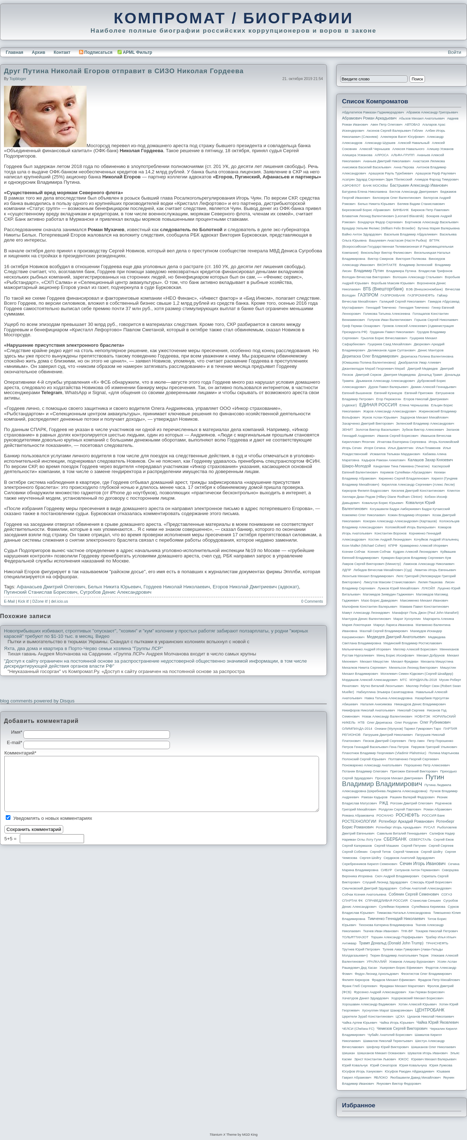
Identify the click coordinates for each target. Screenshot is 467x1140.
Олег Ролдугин (405, 722)
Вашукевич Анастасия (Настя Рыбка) (398, 240)
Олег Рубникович (435, 722)
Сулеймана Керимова (428, 906)
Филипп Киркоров (355, 980)
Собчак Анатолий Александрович (425, 888)
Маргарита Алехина (438, 619)
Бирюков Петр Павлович (430, 210)
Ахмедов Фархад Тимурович (437, 179)
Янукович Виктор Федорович (398, 1083)
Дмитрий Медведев (422, 368)
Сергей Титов (380, 852)
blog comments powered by (37, 701)
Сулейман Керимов (394, 906)
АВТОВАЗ (412, 124)
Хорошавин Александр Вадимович (369, 1004)
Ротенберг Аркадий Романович (406, 821)
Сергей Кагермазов (357, 845)
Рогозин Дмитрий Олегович (411, 803)
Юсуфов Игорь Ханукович (362, 1071)
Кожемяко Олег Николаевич (363, 515)
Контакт (62, 52)
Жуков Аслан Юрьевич (380, 417)
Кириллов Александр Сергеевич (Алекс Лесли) (418, 484)
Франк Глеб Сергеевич (359, 986)
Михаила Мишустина (437, 661)
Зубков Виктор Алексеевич (423, 429)
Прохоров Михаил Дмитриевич (399, 778)
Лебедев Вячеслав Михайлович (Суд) (382, 570)
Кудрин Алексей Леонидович (415, 551)
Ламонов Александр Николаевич (428, 564)
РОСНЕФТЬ (408, 815)
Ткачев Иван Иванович (381, 931)
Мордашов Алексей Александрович (369, 680)
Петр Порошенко (440, 741)
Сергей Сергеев (441, 845)
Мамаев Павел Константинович (424, 606)
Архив (38, 52)
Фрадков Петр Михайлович (439, 980)
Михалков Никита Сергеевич (364, 667)
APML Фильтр (137, 52)
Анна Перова (404, 167)
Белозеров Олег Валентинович (397, 198)
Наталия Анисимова (376, 704)
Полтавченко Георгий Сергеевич (413, 759)
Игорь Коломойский (444, 442)
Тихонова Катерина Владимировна (386, 925)
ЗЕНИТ (347, 429)
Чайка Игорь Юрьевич (397, 1022)
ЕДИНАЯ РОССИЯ (378, 404)
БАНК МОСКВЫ (375, 185)
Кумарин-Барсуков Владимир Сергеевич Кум (416, 558)
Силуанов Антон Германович (416, 870)
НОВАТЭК (422, 716)
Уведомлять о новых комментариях (52, 818)
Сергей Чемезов (405, 852)
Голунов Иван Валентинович (389, 320)
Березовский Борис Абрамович (366, 210)
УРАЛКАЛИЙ (377, 961)
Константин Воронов (390, 533)
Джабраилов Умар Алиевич (419, 362)
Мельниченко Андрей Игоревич (366, 649)
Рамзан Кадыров (374, 797)
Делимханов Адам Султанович (391, 350)
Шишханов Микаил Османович (381, 1053)
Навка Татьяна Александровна (388, 698)
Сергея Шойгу (370, 858)
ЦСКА (400, 1016)
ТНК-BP (407, 931)
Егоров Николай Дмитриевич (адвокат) (256, 586)
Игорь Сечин (352, 448)
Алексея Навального (408, 149)
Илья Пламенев (428, 448)
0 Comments (312, 601)
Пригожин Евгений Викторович (414, 771)
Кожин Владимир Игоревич (409, 515)
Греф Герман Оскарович (361, 326)
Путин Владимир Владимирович (393, 780)
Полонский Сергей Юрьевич (364, 759)
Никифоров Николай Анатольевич (368, 710)
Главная (14, 52)
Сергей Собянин (354, 852)
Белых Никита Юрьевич (114, 586)
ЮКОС (403, 1059)
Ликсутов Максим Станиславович (390, 582)
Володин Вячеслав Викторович (366, 277)
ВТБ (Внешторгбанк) (383, 288)
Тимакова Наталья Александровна (404, 913)
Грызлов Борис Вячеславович (384, 338)
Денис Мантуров (431, 350)
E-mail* (14, 742)
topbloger (17, 78)
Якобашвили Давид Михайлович (415, 1077)
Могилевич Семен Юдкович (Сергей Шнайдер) (416, 674)
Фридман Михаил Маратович (402, 986)
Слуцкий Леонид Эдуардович (385, 882)
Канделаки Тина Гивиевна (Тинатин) (401, 466)
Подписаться (95, 52)
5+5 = (11, 838)
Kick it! (23, 601)
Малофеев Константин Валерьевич (369, 606)
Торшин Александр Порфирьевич (397, 937)
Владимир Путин (369, 270)
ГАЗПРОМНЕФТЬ (420, 295)
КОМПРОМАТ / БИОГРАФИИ (233, 18)
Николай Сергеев (410, 710)
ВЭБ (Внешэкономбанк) (424, 289)
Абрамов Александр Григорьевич (432, 112)
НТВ (361, 722)
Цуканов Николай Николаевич (430, 1016)
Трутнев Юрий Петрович (361, 949)
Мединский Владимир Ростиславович (413, 643)
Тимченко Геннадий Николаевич (396, 918)
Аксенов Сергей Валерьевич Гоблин (395, 130)
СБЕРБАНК (395, 839)
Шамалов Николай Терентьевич (388, 1041)
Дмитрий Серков (369, 375)
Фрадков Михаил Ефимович (394, 980)
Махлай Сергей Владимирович (384, 631)
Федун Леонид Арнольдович (376, 974)
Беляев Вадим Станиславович (421, 204)
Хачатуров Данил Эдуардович (365, 998)
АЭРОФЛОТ (351, 185)
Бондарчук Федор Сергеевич (380, 222)
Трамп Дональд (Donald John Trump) (391, 943)
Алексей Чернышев (374, 149)
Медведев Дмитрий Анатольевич (396, 637)
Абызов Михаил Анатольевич (422, 118)
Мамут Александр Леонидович (366, 613)
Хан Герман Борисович (426, 992)
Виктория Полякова (411, 259)
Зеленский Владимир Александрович (425, 423)
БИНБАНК (401, 210)
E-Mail (9, 601)
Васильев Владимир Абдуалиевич (410, 234)
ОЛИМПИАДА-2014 (357, 728)
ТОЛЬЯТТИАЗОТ (355, 937)
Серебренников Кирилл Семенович (369, 864)
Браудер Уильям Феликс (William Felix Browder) (378, 228)
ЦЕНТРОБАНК (429, 1010)
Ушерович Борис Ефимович (401, 968)
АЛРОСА (382, 155)
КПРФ (392, 545)
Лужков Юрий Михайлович (398, 588)
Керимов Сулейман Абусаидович (405, 472)
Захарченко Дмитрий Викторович (368, 423)
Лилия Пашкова (430, 582)
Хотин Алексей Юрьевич (417, 1004)
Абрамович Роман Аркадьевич (369, 118)
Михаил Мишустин (374, 661)
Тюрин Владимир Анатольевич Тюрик (399, 955)
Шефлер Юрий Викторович (387, 1047)
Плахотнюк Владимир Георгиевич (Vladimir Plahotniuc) (384, 753)
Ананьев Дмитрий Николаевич (387, 161)
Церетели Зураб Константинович (367, 1016)
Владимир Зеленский (415, 265)
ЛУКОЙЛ (428, 588)
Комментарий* (13, 753)
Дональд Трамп (430, 375)
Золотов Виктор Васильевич (378, 429)
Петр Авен (416, 741)
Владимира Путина (401, 271)
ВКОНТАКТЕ (387, 265)
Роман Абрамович (438, 809)
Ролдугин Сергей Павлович (400, 809)
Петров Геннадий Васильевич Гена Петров (375, 747)
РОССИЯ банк (433, 815)
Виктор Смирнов (381, 259)
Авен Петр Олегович (386, 124)
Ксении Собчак (353, 551)
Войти (454, 52)
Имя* (16, 732)
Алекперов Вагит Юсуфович (402, 137)
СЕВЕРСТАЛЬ (420, 839)
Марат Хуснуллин (407, 619)
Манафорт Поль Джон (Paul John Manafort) (425, 613)
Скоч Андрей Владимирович (397, 876)
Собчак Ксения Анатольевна (364, 894)
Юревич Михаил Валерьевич (434, 1059)
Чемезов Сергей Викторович (402, 1028)
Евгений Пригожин (418, 393)
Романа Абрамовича (358, 815)
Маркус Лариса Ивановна (393, 625)
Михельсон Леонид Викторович (413, 667)
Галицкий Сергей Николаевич (402, 301)
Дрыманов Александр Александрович (385, 381)
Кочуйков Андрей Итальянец (436, 539)
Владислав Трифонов (435, 271)
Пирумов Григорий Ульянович (434, 747)
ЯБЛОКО (381, 1077)
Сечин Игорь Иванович (422, 863)
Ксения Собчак (378, 551)
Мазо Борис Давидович (379, 600)
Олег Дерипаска (379, 722)
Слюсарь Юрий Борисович (431, 882)
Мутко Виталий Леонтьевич (382, 686)
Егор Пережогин (388, 399)
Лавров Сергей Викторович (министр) (371, 564)
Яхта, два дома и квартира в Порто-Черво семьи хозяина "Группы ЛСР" (83, 648)
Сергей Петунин (413, 845)
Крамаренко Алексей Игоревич (424, 545)
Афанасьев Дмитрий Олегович (51, 586)
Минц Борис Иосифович (395, 655)
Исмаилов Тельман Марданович (395, 454)
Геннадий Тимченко (381, 307)
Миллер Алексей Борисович (415, 649)
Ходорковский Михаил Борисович (417, 998)
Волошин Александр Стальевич (417, 277)
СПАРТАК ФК (352, 900)
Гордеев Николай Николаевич (177, 586)
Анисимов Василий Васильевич (366, 167)
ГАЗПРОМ (368, 295)
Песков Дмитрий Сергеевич (384, 741)
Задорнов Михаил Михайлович (424, 417)
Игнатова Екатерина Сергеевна (401, 442)
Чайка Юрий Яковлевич (437, 1022)
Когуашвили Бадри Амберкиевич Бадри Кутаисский (410, 509)
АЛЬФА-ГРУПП (402, 155)
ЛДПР (346, 570)
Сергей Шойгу (432, 852)
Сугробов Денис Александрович (116, 592)
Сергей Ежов (444, 839)
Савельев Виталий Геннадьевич (402, 833)
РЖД (383, 803)
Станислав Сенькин (425, 900)
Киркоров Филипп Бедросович (365, 490)
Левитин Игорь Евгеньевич (435, 570)
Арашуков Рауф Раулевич (435, 173)
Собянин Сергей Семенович (414, 894)
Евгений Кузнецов (388, 393)
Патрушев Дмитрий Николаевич (387, 735)
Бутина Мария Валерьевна (439, 228)
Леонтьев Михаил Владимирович (368, 576)
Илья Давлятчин (400, 448)
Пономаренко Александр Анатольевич (372, 765)
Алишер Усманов (440, 149)
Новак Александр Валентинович (387, 716)
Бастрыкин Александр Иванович (419, 185)
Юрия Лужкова (440, 1065)
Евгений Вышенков (357, 393)
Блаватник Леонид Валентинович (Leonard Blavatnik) (383, 216)
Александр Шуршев (380, 143)
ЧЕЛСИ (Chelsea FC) (358, 1029)
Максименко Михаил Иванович (424, 600)
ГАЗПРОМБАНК (392, 295)
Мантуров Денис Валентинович (366, 619)
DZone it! (40, 601)
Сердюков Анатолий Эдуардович (409, 858)
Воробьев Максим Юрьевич (393, 283)
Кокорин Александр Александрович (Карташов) (400, 521)
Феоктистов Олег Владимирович (426, 974)
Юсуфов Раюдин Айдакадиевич (409, 1071)
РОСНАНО (384, 815)
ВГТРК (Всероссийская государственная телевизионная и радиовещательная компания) (397, 246)
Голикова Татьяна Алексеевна (386, 314)
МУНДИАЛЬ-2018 (423, 680)
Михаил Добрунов (431, 655)
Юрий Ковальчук (355, 1065)
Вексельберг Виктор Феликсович (386, 252)
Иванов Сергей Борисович (398, 436)
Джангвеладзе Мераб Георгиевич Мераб (373, 368)
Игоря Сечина (374, 448)
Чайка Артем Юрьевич (359, 1022)
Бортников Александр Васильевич (431, 222)
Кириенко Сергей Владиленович (404, 478)
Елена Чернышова (414, 405)
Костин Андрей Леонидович (390, 539)
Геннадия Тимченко (414, 307)
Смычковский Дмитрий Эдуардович (369, 888)
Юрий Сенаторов (383, 1065)
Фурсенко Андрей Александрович (380, 992)
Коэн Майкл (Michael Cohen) (364, 545)
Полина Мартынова (444, 753)
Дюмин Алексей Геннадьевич (433, 387)
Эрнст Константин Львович (375, 1059)
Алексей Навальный (413, 143)
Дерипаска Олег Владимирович (370, 356)
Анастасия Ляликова (429, 161)
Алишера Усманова (357, 155)
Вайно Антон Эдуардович (362, 234)
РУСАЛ (429, 827)
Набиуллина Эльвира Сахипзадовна (384, 692)
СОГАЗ (446, 894)
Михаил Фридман (405, 661)
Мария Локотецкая (356, 625)
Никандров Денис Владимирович (420, 704)
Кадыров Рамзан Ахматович (384, 460)
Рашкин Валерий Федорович (412, 797)
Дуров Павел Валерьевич (388, 387)
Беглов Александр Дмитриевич (413, 191)
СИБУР (386, 870)
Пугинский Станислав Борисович (40, 592)
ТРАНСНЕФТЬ (437, 943)
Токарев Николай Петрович (436, 931)
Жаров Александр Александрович (389, 411)
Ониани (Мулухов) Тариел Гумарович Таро (408, 728)
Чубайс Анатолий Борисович (389, 1035)
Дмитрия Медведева (400, 375)
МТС (403, 680)
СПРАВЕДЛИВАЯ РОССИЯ (386, 900)
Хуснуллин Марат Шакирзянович (387, 1010)
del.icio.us (59, 601)
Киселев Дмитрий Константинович (418, 490)
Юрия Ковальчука (413, 1065)
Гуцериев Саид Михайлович (390, 344)
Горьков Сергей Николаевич (436, 320)
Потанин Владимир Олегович (365, 771)
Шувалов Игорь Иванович (428, 1053)
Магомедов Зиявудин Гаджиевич (388, 594)
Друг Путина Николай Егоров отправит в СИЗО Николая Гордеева (124, 71)
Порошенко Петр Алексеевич (427, 765)
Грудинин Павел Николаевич (392, 332)
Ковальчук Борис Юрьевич (382, 503)
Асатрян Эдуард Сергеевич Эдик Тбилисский (377, 179)
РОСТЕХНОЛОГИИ (359, 821)
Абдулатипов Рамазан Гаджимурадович (373, 112)
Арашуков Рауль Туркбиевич (391, 173)
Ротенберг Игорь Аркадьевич (398, 827)
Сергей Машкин (386, 845)
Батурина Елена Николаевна (364, 191)
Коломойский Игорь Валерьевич (410, 527)
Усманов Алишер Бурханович (412, 961)
